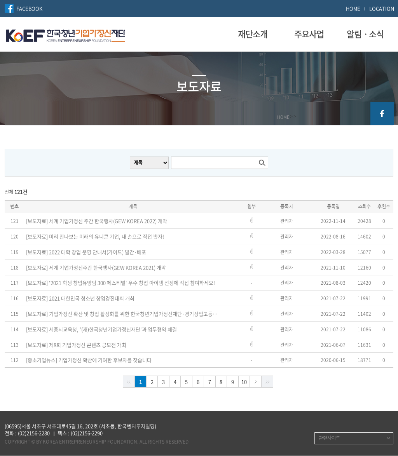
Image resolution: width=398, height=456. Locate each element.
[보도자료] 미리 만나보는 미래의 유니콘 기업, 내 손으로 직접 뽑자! (95, 236)
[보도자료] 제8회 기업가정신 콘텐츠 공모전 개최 (76, 344)
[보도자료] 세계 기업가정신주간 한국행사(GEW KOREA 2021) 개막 (96, 267)
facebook (382, 113)
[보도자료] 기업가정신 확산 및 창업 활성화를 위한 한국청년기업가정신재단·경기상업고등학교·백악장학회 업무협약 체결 (122, 313)
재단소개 (252, 34)
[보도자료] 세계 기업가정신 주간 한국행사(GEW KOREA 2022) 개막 (96, 221)
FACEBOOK (29, 8)
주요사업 (309, 34)
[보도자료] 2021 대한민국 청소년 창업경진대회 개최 (80, 298)
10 (244, 381)
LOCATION (381, 8)
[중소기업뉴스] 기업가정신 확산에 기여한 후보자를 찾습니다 (89, 360)
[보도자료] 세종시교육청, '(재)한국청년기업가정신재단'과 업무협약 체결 (101, 329)
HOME (353, 8)
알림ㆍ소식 (365, 34)
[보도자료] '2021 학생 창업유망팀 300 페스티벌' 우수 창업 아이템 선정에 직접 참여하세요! (120, 282)
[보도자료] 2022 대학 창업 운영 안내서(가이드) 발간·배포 (86, 252)
